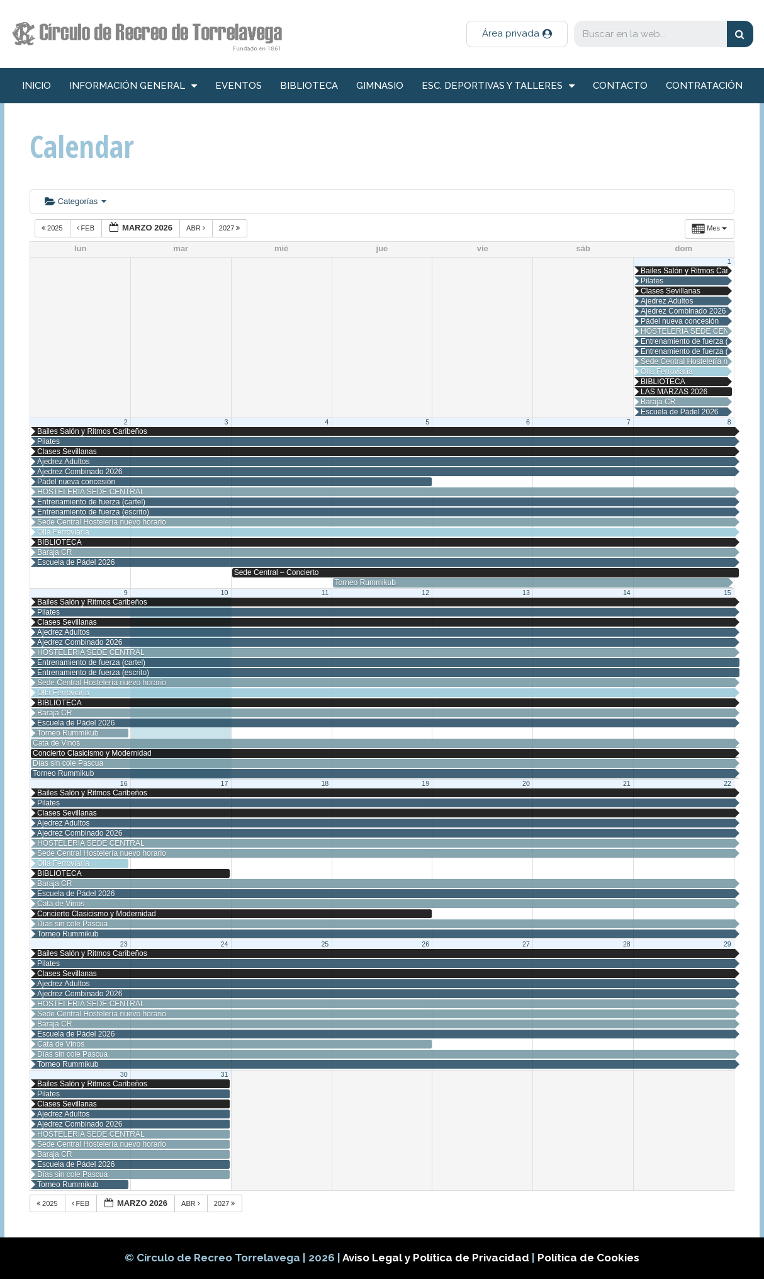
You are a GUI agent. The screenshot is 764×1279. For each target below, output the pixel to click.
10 (224, 592)
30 (124, 1074)
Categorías (75, 201)
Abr (196, 228)
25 (325, 944)
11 (325, 592)
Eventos (238, 85)
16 (124, 783)
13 (526, 592)
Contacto (620, 85)
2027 (230, 228)
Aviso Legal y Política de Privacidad (437, 1257)
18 (325, 783)
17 (224, 783)
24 (224, 944)
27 (526, 944)
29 (727, 944)
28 (627, 944)
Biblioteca (309, 85)
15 (727, 592)
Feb (87, 228)
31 (224, 1074)
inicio (36, 85)
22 (727, 783)
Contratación (704, 85)
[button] (517, 34)
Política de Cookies (588, 1257)
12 (425, 592)
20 (526, 783)
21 (627, 783)
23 (124, 944)
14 (627, 592)
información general (133, 86)
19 (425, 783)
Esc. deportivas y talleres (498, 86)
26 (425, 944)
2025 (53, 228)
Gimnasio (379, 85)
